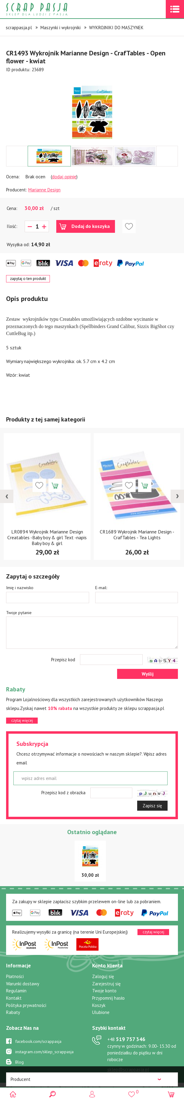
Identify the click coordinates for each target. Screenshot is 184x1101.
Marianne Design (44, 190)
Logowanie (92, 1094)
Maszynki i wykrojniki (60, 27)
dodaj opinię (64, 176)
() (131, 1092)
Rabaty (13, 1012)
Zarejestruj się (106, 984)
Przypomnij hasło (108, 998)
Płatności (15, 976)
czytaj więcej (22, 720)
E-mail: (101, 587)
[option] (92, 109)
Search (52, 1094)
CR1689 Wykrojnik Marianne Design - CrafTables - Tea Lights (137, 534)
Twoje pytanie (19, 612)
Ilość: (12, 226)
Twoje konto (104, 991)
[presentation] (6, 496)
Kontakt (14, 998)
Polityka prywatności (26, 1005)
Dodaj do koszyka (90, 226)
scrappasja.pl (19, 27)
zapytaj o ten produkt (28, 278)
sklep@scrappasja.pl (128, 1069)
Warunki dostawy (22, 984)
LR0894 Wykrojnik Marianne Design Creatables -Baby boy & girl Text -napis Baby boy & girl (47, 537)
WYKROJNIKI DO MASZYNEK (116, 27)
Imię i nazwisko (19, 587)
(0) (171, 1094)
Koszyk (99, 1005)
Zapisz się (152, 806)
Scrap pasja (50, 9)
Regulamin (16, 991)
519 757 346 (126, 1039)
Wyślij (148, 674)
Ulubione (100, 1012)
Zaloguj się (103, 976)
